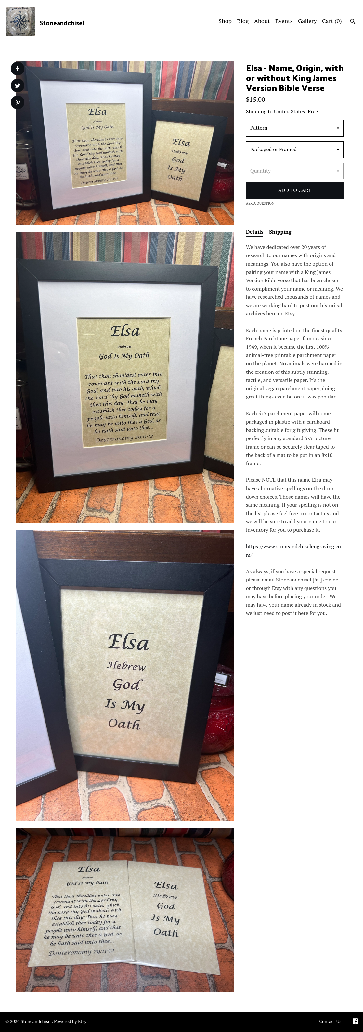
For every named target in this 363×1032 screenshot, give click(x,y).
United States (289, 111)
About (262, 21)
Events (284, 21)
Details (255, 231)
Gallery (307, 21)
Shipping (280, 231)
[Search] (352, 22)
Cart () (332, 21)
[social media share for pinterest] (17, 103)
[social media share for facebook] (17, 68)
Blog (243, 21)
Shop (225, 21)
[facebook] (355, 1021)
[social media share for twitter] (17, 86)
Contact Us (330, 1021)
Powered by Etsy (70, 1021)
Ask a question (260, 203)
